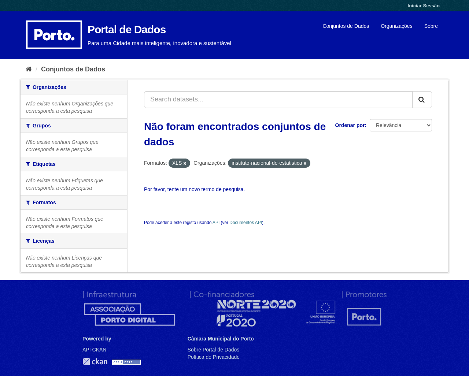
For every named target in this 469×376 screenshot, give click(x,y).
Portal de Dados (127, 29)
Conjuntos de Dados (345, 26)
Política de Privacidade (214, 357)
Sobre (431, 26)
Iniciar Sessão (424, 5)
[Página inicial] (29, 69)
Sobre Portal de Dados (214, 350)
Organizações (396, 26)
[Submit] (422, 99)
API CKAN (94, 350)
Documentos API (245, 222)
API (216, 222)
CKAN (94, 361)
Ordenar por (350, 125)
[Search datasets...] (278, 99)
